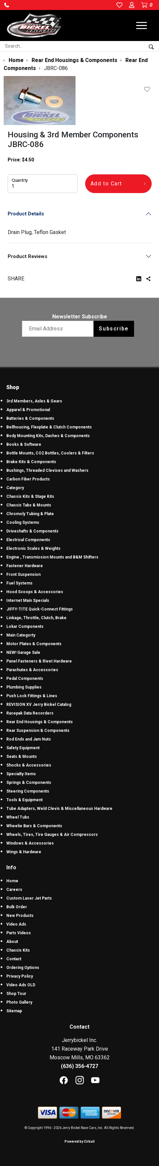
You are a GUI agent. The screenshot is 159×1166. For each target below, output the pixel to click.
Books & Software (23, 444)
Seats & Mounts (21, 756)
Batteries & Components (30, 418)
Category (15, 487)
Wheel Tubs (17, 817)
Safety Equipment (23, 748)
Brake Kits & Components (31, 461)
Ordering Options (22, 967)
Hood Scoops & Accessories (34, 592)
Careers (14, 889)
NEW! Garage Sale (23, 652)
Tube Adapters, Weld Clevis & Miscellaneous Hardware (59, 808)
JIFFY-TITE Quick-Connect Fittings (39, 609)
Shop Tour (16, 993)
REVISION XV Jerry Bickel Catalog (38, 704)
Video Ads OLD (20, 985)
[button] (7, 5)
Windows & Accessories (30, 843)
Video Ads (16, 924)
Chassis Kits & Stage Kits (30, 496)
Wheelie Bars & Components (34, 826)
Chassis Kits (18, 950)
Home (12, 881)
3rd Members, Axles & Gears (34, 401)
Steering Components (27, 791)
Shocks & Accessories (28, 765)
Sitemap (14, 1011)
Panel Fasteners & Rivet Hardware (39, 661)
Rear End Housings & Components (39, 722)
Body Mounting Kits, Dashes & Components (48, 435)
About (12, 941)
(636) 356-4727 (79, 1066)
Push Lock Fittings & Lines (31, 696)
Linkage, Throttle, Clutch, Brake (36, 618)
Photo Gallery (19, 1002)
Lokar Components (25, 626)
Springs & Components (28, 782)
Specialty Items (21, 774)
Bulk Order (16, 907)
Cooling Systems (22, 522)
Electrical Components (28, 539)
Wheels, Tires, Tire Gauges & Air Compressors (52, 834)
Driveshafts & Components (32, 531)
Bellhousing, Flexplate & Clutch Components (49, 427)
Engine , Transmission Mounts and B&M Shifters (52, 557)
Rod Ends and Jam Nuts (28, 739)
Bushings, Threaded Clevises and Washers (47, 470)
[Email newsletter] (59, 329)
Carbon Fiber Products (28, 479)
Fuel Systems (19, 583)
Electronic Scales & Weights (33, 548)
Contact (13, 959)
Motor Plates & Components (34, 644)
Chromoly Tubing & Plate (30, 513)
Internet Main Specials (27, 600)
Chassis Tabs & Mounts (28, 505)
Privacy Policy (19, 976)
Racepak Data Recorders (30, 713)
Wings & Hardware (23, 852)
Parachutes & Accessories (32, 670)
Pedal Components (24, 678)
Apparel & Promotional (28, 409)
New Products (20, 915)
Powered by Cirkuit (79, 1141)
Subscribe (113, 328)
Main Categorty (20, 635)
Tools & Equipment (24, 800)
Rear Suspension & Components (38, 730)
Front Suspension (23, 574)
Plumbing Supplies (24, 687)
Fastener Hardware (24, 565)
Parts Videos (18, 933)
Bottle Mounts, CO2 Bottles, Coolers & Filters (50, 453)
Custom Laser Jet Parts (29, 898)
